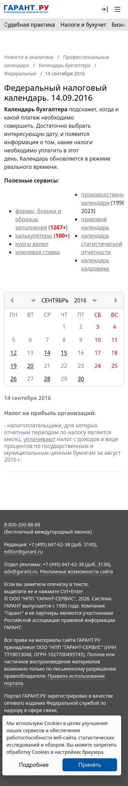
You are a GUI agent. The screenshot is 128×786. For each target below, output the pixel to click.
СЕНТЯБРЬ (55, 300)
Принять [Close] (90, 765)
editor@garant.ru (23, 551)
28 (47, 379)
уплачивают (39, 439)
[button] (104, 9)
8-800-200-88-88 (22, 524)
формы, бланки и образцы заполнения (38, 219)
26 (13, 379)
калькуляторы (33, 235)
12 (13, 353)
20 (30, 366)
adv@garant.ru (21, 571)
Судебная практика (29, 24)
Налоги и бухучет (83, 24)
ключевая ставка (37, 252)
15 (64, 353)
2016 (80, 300)
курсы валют (32, 244)
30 (81, 379)
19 (13, 366)
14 (47, 353)
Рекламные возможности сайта (76, 571)
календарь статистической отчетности (101, 244)
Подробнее (33, 765)
